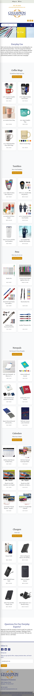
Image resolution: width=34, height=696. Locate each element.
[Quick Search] (4, 25)
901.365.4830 (17, 5)
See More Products (17, 76)
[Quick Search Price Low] (9, 25)
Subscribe (4, 665)
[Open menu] (31, 25)
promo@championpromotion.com (17, 7)
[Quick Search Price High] (14, 25)
